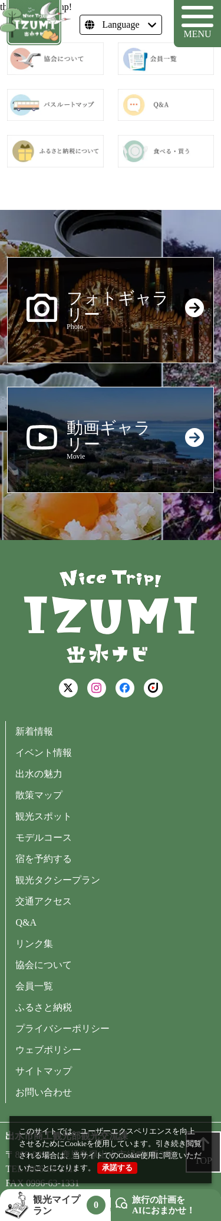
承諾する (117, 1168)
